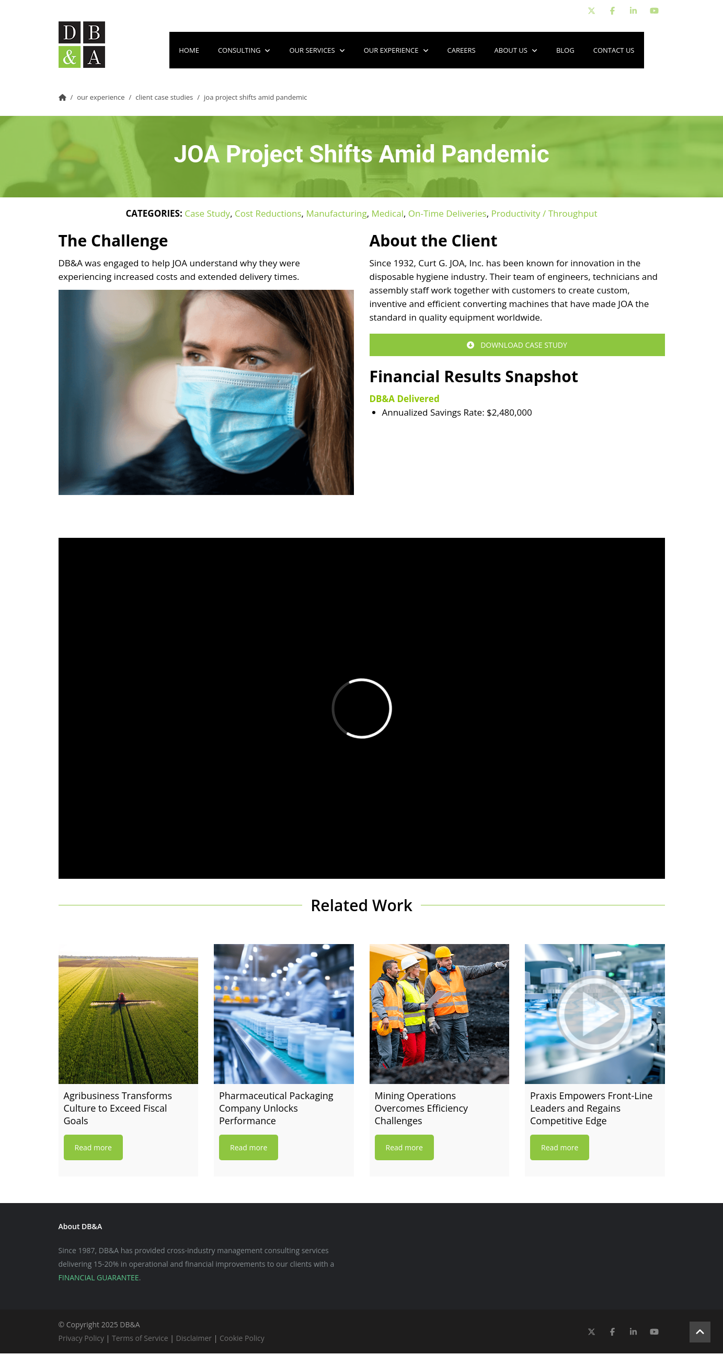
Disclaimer (194, 1340)
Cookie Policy (242, 1340)
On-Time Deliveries (447, 215)
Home (189, 51)
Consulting (244, 51)
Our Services (317, 51)
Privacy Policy (81, 1340)
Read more (93, 1149)
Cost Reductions (268, 215)
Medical (388, 215)
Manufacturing (336, 215)
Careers (461, 51)
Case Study (207, 215)
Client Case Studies (164, 98)
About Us (516, 51)
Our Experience (396, 51)
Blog (565, 51)
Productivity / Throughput (544, 215)
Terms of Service (140, 1340)
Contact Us (614, 51)
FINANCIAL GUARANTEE (99, 1279)
